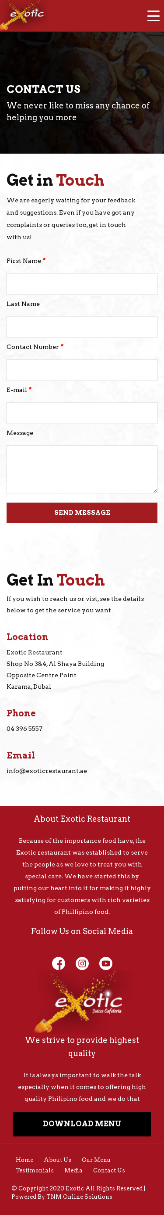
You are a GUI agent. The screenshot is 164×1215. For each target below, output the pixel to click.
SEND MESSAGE (82, 512)
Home (24, 1160)
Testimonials (35, 1170)
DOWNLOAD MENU (82, 1123)
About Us (57, 1160)
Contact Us (109, 1170)
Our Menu (96, 1160)
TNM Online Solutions (79, 1196)
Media (73, 1170)
